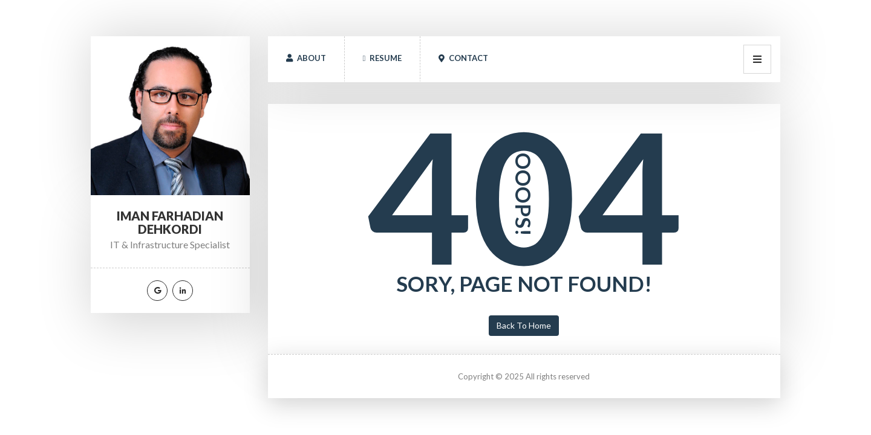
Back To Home (524, 325)
